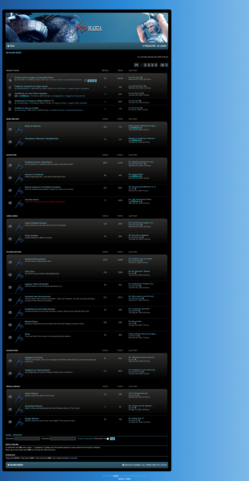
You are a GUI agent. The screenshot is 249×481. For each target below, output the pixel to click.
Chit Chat (29, 271)
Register (17, 435)
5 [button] (156, 65)
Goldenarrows (136, 298)
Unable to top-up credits (27, 108)
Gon (132, 189)
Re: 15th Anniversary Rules (140, 199)
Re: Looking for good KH (139, 309)
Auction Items (32, 199)
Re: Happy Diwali (136, 174)
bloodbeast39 (136, 93)
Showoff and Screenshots (38, 296)
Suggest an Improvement (75, 96)
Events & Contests (34, 174)
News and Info (12, 119)
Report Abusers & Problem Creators (43, 187)
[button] (136, 65)
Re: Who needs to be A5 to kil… (142, 296)
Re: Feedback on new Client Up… (142, 370)
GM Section (61, 88)
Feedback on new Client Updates (31, 93)
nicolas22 (73, 458)
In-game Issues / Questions (78, 88)
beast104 (134, 311)
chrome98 (21, 80)
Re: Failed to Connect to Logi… (142, 162)
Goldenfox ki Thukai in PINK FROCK (33, 101)
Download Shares (34, 406)
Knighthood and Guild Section (40, 309)
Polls (27, 334)
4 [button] (152, 65)
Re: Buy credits (135, 321)
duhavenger (135, 77)
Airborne (134, 336)
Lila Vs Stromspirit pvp (138, 393)
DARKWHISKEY (23, 88)
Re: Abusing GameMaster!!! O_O (142, 187)
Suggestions (59, 96)
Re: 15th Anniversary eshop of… (142, 357)
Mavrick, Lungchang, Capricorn (142, 138)
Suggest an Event (34, 357)
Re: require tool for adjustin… (141, 406)
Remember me (102, 438)
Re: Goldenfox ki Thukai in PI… (142, 284)
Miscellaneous (13, 386)
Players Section (60, 103)
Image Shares (32, 418)
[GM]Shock (135, 201)
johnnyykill (135, 101)
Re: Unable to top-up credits (140, 259)
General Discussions (75, 110)
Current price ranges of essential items (34, 77)
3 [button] (148, 65)
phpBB (115, 476)
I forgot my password (85, 438)
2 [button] (145, 65)
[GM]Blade (24, 96)
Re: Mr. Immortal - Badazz (139, 271)
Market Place (31, 321)
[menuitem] (10, 46)
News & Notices (33, 126)
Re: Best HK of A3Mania (138, 235)
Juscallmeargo (22, 103)
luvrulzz (134, 395)
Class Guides (31, 235)
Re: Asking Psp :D (136, 418)
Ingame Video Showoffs (78, 103)
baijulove (134, 420)
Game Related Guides (73, 80)
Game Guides (57, 80)
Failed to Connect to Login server (31, 86)
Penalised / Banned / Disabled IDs (41, 138)
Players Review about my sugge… (143, 334)
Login (8, 435)
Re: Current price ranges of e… (142, 223)
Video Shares (31, 393)
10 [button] (162, 65)
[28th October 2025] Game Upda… (143, 126)
